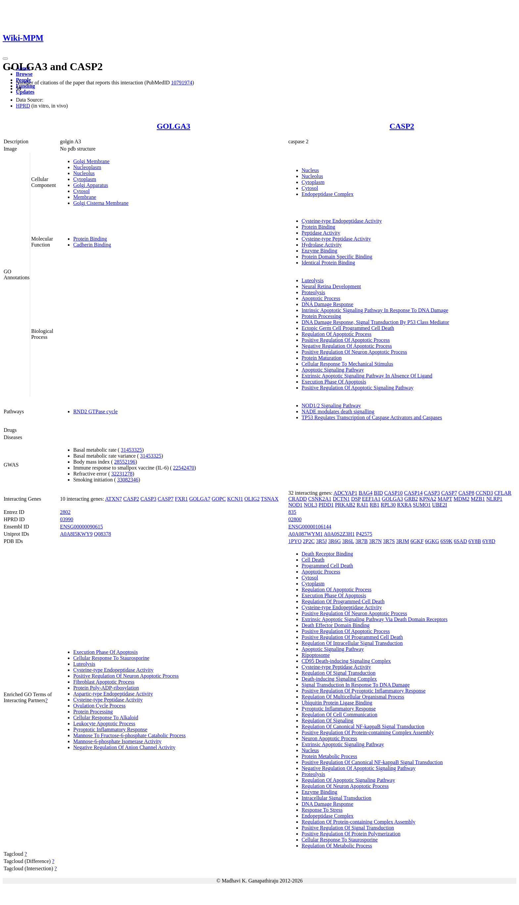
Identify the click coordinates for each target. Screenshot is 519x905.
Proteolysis (313, 292)
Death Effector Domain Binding (335, 625)
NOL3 (310, 505)
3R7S (389, 541)
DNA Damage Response (327, 304)
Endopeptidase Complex (328, 194)
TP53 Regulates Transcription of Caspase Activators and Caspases (372, 417)
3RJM (402, 541)
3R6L (348, 541)
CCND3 (484, 493)
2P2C (309, 541)
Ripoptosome (316, 655)
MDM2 (461, 499)
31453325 (131, 450)
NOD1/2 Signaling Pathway (331, 405)
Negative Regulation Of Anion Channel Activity (124, 747)
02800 (295, 519)
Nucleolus (84, 173)
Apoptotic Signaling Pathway (333, 370)
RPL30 (388, 505)
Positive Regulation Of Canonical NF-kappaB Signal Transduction (372, 762)
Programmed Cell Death (327, 565)
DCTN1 (341, 499)
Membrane (84, 197)
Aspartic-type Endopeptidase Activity (113, 694)
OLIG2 (252, 499)
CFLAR (502, 493)
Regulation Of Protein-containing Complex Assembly (358, 822)
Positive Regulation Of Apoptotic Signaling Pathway (357, 387)
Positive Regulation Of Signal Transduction (348, 828)
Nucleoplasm (87, 167)
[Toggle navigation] (5, 59)
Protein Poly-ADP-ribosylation (106, 688)
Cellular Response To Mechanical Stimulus (347, 364)
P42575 (364, 534)
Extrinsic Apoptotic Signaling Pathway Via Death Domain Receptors (375, 619)
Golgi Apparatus (90, 185)
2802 (65, 512)
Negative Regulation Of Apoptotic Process (347, 346)
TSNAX (269, 499)
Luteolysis (313, 280)
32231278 (121, 473)
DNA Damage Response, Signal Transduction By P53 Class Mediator (375, 322)
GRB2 (411, 499)
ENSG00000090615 (81, 526)
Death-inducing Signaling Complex (339, 679)
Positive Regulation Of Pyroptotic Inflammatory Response (364, 691)
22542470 (183, 468)
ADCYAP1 (345, 493)
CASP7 (165, 499)
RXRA (404, 505)
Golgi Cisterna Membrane (100, 203)
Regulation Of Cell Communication (339, 714)
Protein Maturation (322, 358)
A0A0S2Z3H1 (339, 534)
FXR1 (181, 499)
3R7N (375, 541)
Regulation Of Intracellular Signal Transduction (352, 643)
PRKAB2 (345, 505)
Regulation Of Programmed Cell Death (343, 601)
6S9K (446, 541)
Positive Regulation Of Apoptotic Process (346, 340)
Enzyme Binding (319, 250)
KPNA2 (428, 499)
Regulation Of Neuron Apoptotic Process (345, 786)
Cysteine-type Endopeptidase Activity (342, 221)
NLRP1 (494, 499)
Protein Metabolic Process (329, 756)
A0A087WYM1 (305, 534)
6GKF (417, 541)
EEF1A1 (371, 499)
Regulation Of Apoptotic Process (336, 334)
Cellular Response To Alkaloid (105, 717)
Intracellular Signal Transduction (336, 798)
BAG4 (365, 493)
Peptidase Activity (321, 233)
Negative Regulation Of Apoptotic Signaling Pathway (358, 768)
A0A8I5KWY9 (76, 534)
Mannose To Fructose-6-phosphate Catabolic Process (129, 735)
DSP (356, 499)
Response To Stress (322, 810)
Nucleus (310, 170)
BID (378, 493)
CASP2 (402, 126)
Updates (25, 92)
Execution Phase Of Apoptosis (334, 382)
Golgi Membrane (91, 161)
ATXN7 (113, 499)
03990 (66, 519)
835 (292, 512)
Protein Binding (90, 239)
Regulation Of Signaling (327, 720)
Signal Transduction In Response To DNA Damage (356, 685)
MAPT (445, 499)
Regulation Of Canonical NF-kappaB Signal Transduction (363, 726)
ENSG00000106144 (309, 526)
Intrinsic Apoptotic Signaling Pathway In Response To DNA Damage (375, 310)
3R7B (361, 541)
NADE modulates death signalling (338, 411)
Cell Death (313, 560)
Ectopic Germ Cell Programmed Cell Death (348, 328)
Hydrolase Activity (322, 245)
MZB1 (478, 499)
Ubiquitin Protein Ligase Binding (337, 702)
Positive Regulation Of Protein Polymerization (351, 834)
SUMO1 (422, 505)
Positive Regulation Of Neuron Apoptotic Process (354, 352)
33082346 (127, 479)
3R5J (321, 541)
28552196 (124, 462)
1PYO (295, 541)
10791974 (181, 82)
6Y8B (474, 541)
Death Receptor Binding (327, 554)
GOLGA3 (173, 126)
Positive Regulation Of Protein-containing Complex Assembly (368, 732)
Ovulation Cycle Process (99, 705)
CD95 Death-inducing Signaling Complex (346, 661)
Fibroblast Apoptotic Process (103, 682)
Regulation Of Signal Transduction (339, 673)
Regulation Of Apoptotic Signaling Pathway (348, 780)
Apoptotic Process (321, 298)
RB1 (374, 505)
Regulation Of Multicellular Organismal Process (353, 697)
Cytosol (81, 191)
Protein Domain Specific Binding (337, 256)
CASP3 (148, 499)
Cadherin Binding (92, 245)
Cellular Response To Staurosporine (111, 658)
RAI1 (362, 505)
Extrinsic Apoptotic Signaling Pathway (343, 744)
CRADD (297, 499)
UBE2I (439, 505)
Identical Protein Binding (328, 262)
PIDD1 (326, 505)
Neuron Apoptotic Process (329, 738)
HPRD (23, 106)
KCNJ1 (235, 499)
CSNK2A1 (319, 499)
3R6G (334, 541)
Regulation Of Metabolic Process (337, 845)
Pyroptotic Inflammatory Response (110, 729)
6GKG (432, 541)
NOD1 (295, 505)
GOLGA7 (199, 499)
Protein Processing (321, 316)
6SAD (460, 541)
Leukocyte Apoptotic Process (104, 723)
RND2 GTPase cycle (95, 411)
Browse (24, 74)
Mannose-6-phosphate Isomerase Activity (117, 741)
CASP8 (466, 493)
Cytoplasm (84, 179)
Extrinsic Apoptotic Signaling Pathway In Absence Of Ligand (367, 376)
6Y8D (488, 541)
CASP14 (413, 493)
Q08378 (102, 534)
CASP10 (393, 493)
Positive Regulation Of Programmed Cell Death (352, 637)
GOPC (219, 499)
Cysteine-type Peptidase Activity (336, 239)
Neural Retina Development (331, 286)
